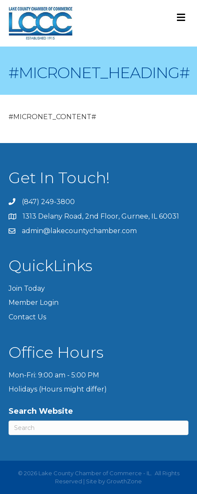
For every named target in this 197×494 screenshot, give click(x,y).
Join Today (27, 288)
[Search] (98, 428)
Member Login (34, 302)
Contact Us (27, 317)
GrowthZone (124, 481)
